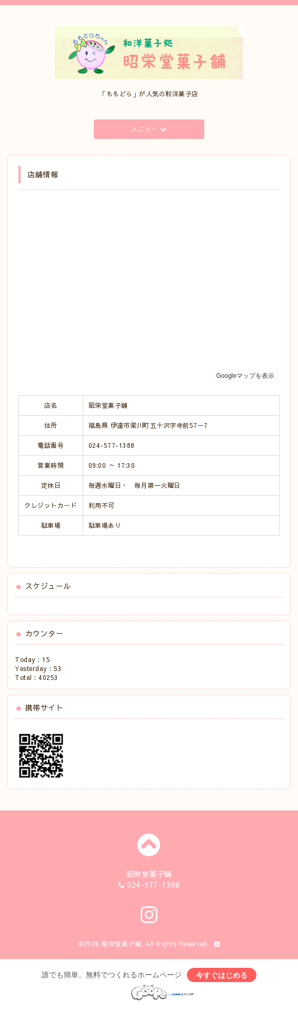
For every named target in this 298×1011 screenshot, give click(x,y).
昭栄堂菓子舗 (121, 943)
